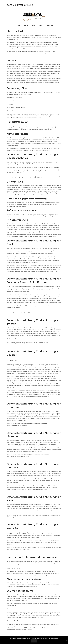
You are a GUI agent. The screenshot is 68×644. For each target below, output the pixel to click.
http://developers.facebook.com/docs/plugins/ (18, 291)
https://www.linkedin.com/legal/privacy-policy (18, 456)
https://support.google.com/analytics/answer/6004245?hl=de (27, 177)
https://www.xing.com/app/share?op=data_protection (25, 517)
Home (18, 25)
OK (34, 641)
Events (41, 25)
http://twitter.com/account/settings (15, 344)
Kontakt (50, 25)
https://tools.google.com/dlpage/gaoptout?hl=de (33, 194)
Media (26, 25)
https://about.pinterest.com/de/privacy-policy (36, 489)
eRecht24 (15, 633)
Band (33, 25)
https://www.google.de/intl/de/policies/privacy (18, 549)
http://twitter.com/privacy (13, 338)
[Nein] (66, 640)
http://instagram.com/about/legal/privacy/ (17, 425)
